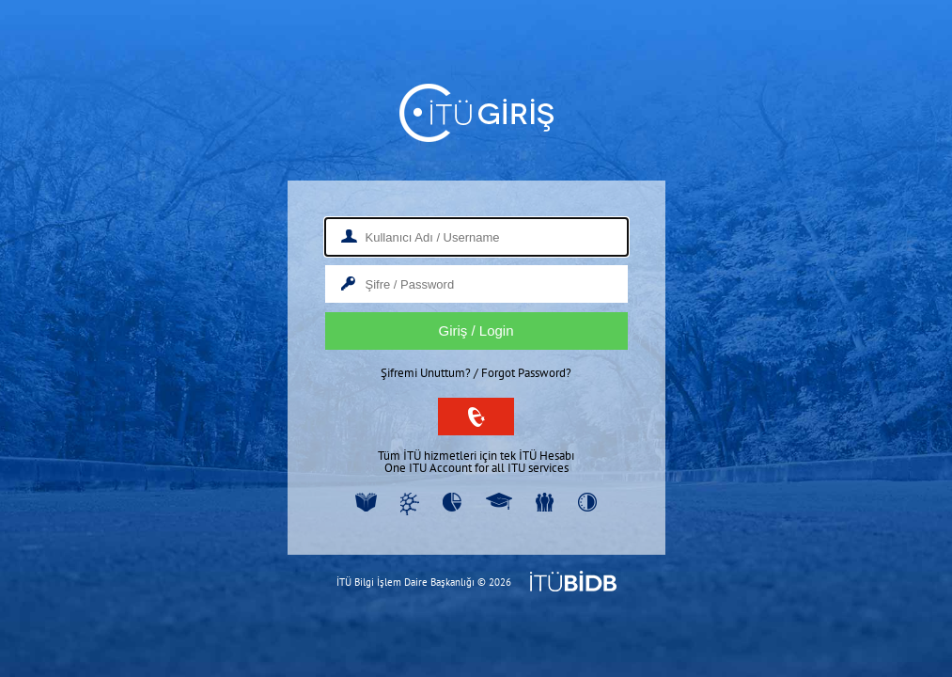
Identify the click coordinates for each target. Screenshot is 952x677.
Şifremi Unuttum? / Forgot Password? (476, 373)
